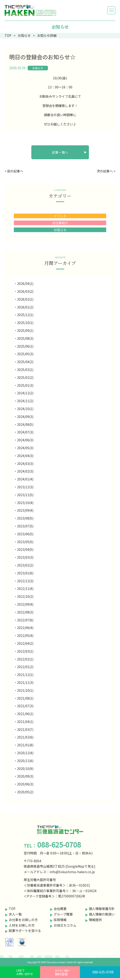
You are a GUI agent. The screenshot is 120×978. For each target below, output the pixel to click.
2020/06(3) (25, 784)
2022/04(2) (25, 643)
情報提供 (95, 919)
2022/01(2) (25, 666)
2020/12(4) (25, 753)
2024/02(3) (25, 471)
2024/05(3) (25, 447)
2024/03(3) (25, 463)
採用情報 (60, 919)
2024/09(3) (25, 416)
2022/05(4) (25, 635)
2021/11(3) (25, 682)
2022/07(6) (25, 620)
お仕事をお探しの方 (23, 919)
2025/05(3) (25, 354)
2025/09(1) (25, 330)
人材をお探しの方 (22, 925)
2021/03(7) (25, 729)
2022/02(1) (25, 659)
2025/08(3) (25, 338)
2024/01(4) (25, 479)
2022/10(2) (25, 596)
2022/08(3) (25, 612)
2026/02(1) (25, 299)
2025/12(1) (25, 314)
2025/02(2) (25, 377)
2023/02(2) (25, 565)
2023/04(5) (25, 549)
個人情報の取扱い (102, 914)
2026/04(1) (25, 283)
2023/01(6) (25, 573)
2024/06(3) (25, 440)
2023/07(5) (25, 526)
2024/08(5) (25, 424)
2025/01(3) (25, 385)
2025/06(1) (25, 346)
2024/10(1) (25, 408)
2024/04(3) (25, 455)
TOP (12, 908)
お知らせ (37, 68)
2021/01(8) (25, 745)
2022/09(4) (25, 604)
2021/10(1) (25, 690)
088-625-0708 (103, 972)
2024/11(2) (25, 401)
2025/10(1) (25, 322)
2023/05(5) (25, 541)
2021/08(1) (25, 698)
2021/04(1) (25, 721)
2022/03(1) (25, 651)
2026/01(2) (25, 307)
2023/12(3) (25, 487)
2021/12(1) (25, 674)
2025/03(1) (25, 369)
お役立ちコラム (65, 925)
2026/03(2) (25, 291)
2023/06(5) (25, 534)
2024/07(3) (25, 432)
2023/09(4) (25, 510)
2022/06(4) (25, 627)
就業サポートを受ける (25, 930)
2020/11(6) (25, 760)
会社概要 (60, 908)
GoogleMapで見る (80, 866)
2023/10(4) (25, 502)
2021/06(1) (25, 713)
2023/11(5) (25, 494)
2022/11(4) (25, 588)
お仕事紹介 (60, 223)
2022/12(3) (25, 581)
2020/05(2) (25, 792)
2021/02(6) (25, 737)
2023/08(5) (25, 518)
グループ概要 (63, 914)
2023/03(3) (25, 557)
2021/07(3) (25, 706)
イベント (60, 216)
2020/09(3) (25, 776)
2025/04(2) (25, 361)
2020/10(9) (25, 768)
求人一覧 (15, 914)
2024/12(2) (25, 393)
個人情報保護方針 (102, 908)
